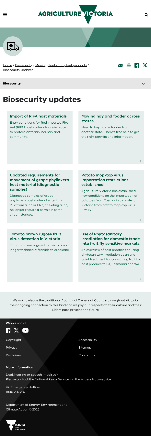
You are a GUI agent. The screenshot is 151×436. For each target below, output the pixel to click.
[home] (75, 14)
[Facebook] (136, 65)
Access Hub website (96, 379)
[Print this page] (129, 65)
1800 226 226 (15, 392)
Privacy (11, 347)
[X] (145, 65)
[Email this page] (120, 65)
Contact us (86, 355)
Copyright (13, 340)
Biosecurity (23, 65)
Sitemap (84, 347)
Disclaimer (14, 355)
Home (7, 65)
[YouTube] (25, 330)
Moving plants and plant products (61, 65)
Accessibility (87, 340)
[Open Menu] (5, 14)
